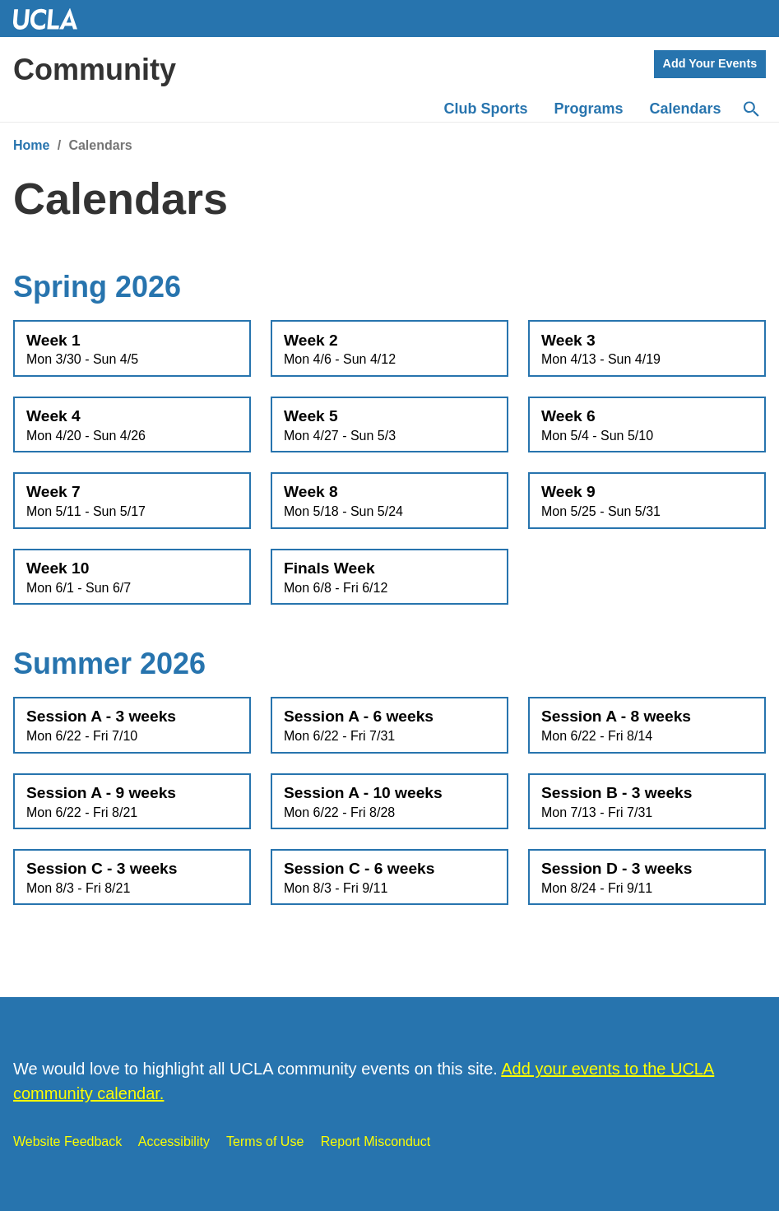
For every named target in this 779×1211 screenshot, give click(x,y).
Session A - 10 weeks (389, 802)
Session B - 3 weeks (647, 802)
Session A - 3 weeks (132, 726)
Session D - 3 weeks (647, 878)
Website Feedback (67, 1141)
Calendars (685, 108)
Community (94, 69)
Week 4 (132, 425)
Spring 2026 (97, 287)
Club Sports (486, 108)
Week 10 (132, 577)
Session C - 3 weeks (132, 878)
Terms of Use (265, 1141)
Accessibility (174, 1141)
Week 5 (389, 425)
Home (31, 145)
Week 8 (389, 501)
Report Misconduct (375, 1141)
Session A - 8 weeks (647, 726)
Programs (589, 108)
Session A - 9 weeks (132, 802)
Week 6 (647, 425)
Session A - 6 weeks (389, 726)
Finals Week (389, 577)
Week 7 (132, 501)
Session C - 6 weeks (389, 878)
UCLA (52, 18)
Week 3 (647, 350)
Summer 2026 (109, 663)
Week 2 (389, 350)
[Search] (750, 109)
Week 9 (647, 501)
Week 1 (132, 350)
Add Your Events (710, 63)
